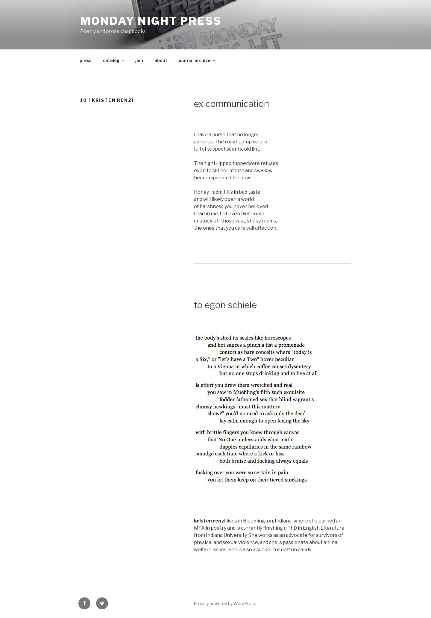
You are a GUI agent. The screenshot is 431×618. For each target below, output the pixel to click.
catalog (114, 60)
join (139, 60)
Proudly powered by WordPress (225, 603)
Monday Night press (151, 21)
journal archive (197, 60)
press (86, 60)
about (160, 60)
